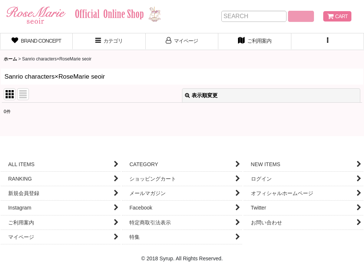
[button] (327, 41)
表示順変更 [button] (201, 95)
